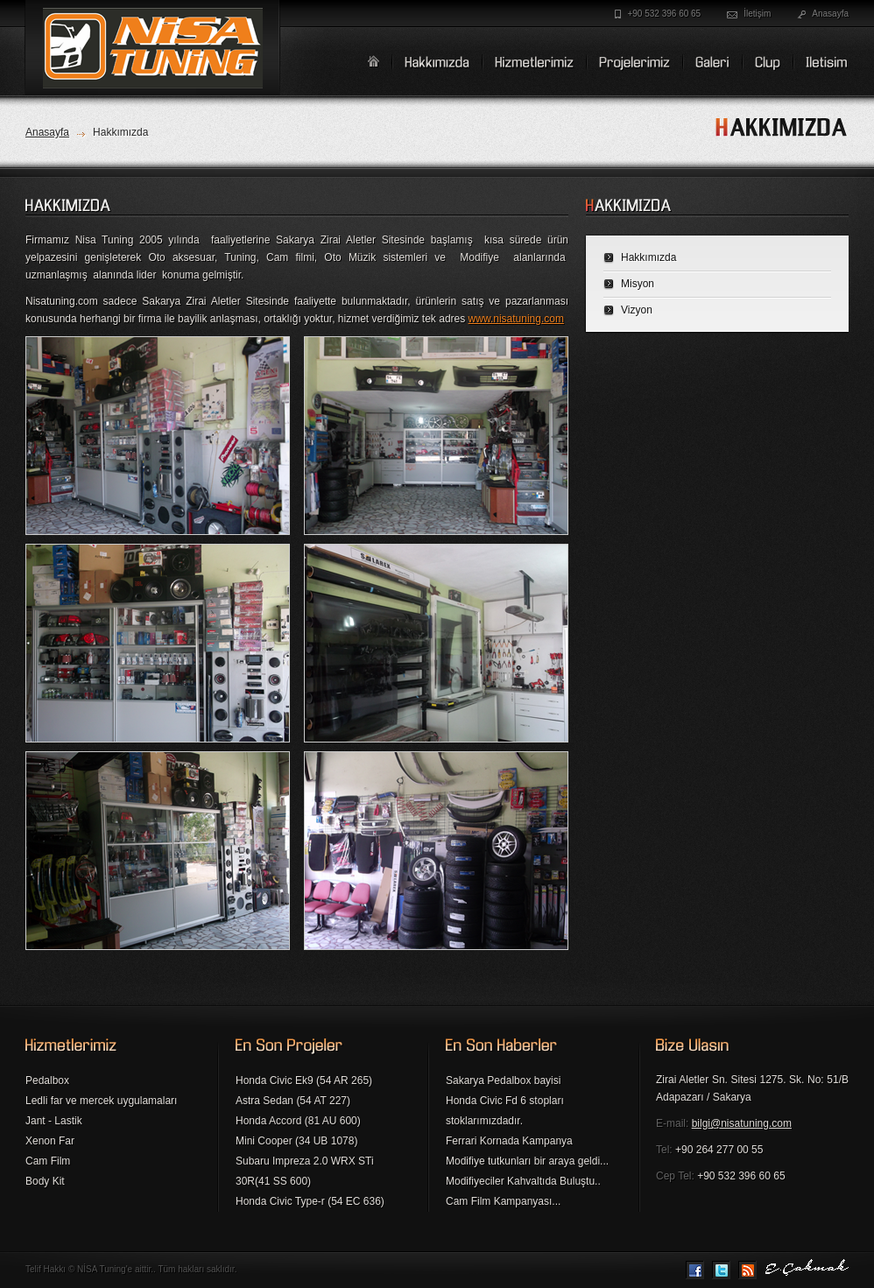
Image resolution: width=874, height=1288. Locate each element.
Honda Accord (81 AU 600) (298, 1121)
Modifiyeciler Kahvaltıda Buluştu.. (523, 1181)
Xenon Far (49, 1141)
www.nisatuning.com (516, 319)
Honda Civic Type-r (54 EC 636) (310, 1201)
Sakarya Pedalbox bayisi (503, 1080)
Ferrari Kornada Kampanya (509, 1141)
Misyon (637, 284)
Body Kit (45, 1181)
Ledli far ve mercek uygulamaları (101, 1100)
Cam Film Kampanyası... (503, 1201)
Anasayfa (830, 13)
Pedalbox (47, 1080)
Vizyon (636, 310)
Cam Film (47, 1161)
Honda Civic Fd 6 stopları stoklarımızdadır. (505, 1110)
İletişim (757, 13)
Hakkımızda (648, 257)
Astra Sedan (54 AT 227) (293, 1100)
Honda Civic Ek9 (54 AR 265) (304, 1080)
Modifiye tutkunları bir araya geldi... (527, 1161)
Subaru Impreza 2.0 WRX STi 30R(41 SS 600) (305, 1171)
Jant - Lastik (53, 1121)
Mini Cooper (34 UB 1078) (296, 1141)
